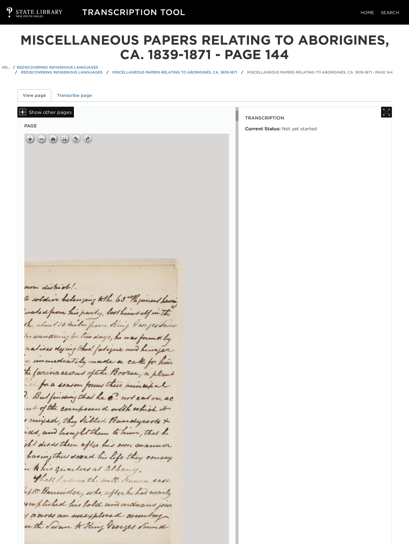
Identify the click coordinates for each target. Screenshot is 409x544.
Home (367, 12)
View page (37, 95)
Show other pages (50, 112)
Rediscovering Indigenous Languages (57, 67)
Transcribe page (74, 95)
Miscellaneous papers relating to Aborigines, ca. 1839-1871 (174, 72)
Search (390, 12)
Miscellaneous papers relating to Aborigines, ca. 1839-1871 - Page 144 (320, 72)
